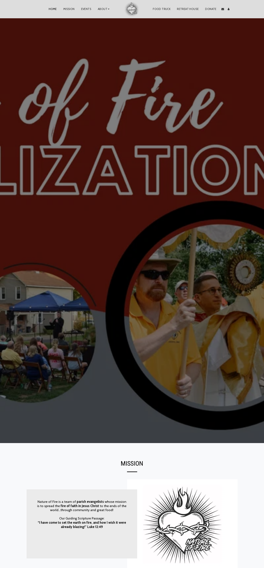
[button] (104, 9)
